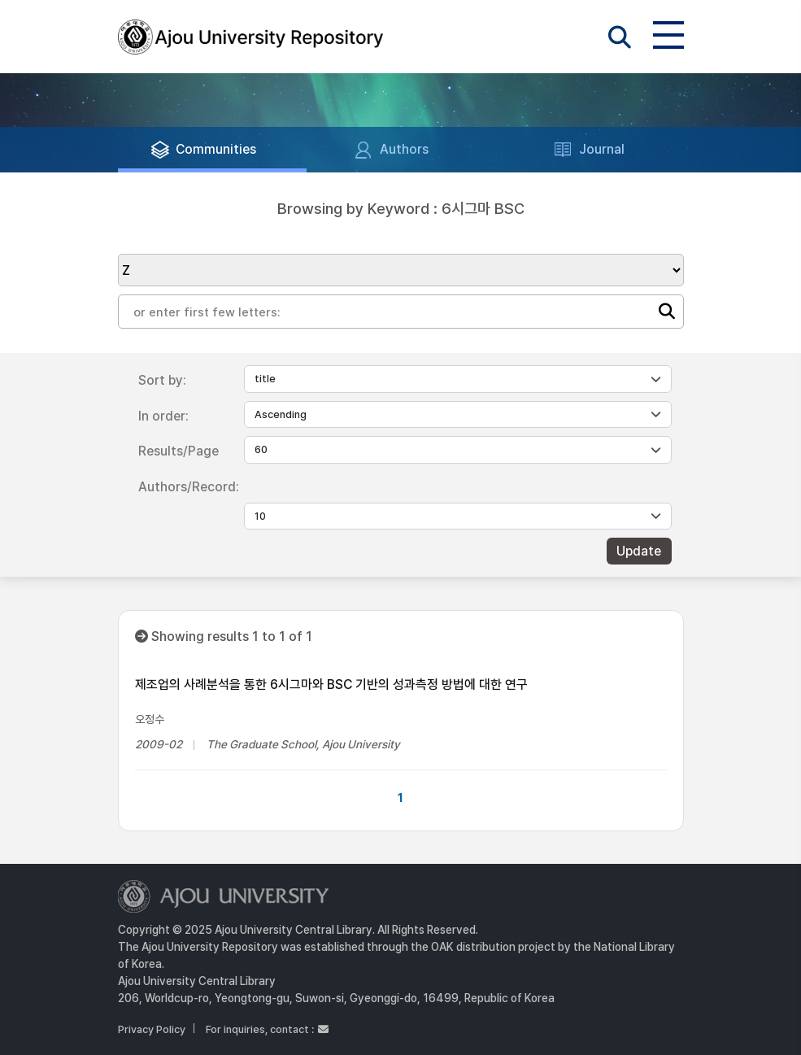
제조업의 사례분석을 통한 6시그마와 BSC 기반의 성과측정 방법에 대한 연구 (331, 684)
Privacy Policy (151, 1029)
